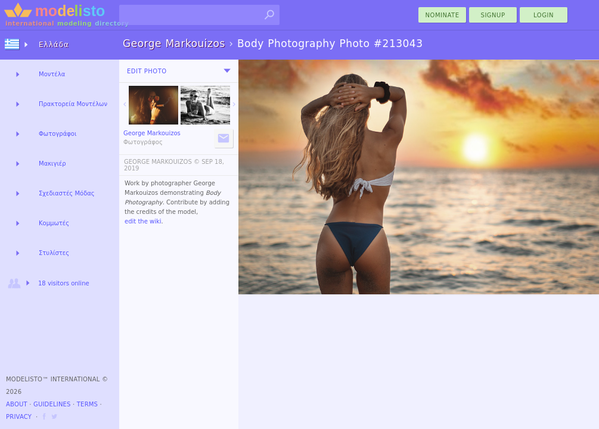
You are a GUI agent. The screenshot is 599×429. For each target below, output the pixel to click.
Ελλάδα (54, 45)
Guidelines (52, 404)
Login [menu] (543, 15)
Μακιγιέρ (52, 163)
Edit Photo (147, 71)
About (16, 404)
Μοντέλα (52, 74)
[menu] (227, 70)
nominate (443, 15)
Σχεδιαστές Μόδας (67, 193)
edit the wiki (143, 221)
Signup (493, 15)
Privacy (19, 417)
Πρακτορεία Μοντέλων (73, 104)
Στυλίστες (54, 253)
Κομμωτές (54, 223)
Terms (87, 404)
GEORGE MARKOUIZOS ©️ (162, 161)
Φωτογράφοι (57, 133)
